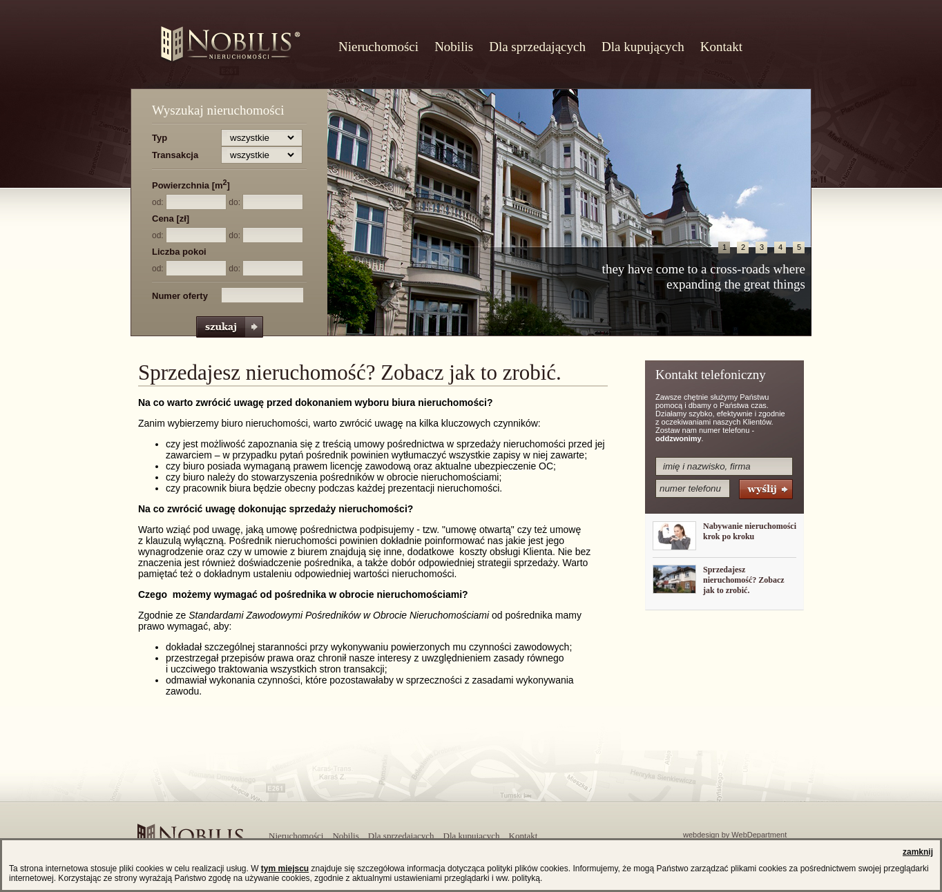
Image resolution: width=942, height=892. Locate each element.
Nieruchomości (378, 46)
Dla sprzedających (537, 46)
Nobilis (453, 46)
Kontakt (721, 46)
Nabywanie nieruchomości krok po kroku (749, 531)
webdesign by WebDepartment (735, 835)
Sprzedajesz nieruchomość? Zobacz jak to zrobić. (744, 580)
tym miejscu (285, 868)
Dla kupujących (643, 46)
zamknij (918, 852)
